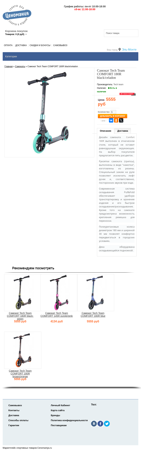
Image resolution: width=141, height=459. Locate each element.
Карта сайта (58, 410)
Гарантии (13, 425)
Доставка (21, 45)
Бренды (55, 415)
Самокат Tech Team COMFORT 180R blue (93, 314)
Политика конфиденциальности (69, 420)
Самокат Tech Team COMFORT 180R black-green (20, 316)
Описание (105, 130)
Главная (8, 66)
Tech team (118, 84)
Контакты (13, 410)
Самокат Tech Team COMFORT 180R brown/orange (20, 373)
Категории (11, 56)
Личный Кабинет (60, 405)
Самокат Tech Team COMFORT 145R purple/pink (56, 314)
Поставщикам (59, 425)
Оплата (8, 45)
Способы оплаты (18, 420)
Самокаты (20, 66)
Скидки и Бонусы (40, 45)
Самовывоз (60, 45)
